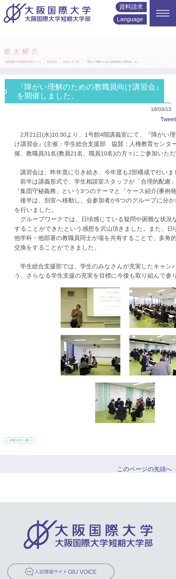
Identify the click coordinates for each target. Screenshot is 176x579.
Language (130, 19)
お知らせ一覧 (71, 61)
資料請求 (131, 7)
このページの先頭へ (144, 469)
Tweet (168, 119)
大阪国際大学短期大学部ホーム (22, 61)
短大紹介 (52, 61)
